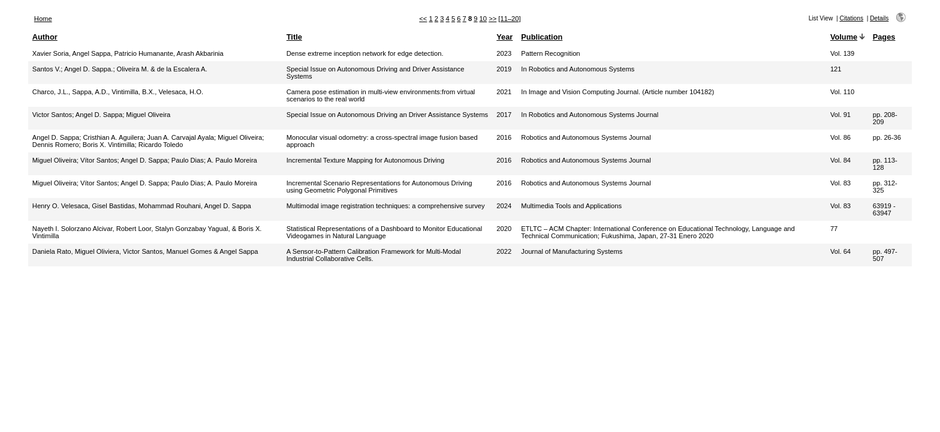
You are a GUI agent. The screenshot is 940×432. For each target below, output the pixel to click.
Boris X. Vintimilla (109, 144)
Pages (884, 36)
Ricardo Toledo (160, 144)
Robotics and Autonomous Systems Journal (585, 137)
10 (483, 18)
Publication (541, 36)
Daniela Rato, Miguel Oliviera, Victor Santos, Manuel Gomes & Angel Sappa (145, 251)
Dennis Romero (55, 144)
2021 (503, 91)
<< (423, 18)
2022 (503, 251)
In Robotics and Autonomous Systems (577, 69)
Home (43, 18)
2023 (503, 53)
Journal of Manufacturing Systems (571, 251)
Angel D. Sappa (99, 114)
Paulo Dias (187, 160)
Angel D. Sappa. (88, 69)
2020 (503, 228)
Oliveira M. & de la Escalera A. (162, 69)
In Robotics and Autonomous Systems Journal (589, 114)
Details (879, 18)
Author (45, 36)
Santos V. (46, 69)
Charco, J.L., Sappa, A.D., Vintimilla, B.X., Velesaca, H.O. (117, 91)
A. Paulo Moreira (232, 160)
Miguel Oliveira (148, 114)
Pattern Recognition (550, 53)
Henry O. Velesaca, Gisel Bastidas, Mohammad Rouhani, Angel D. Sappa (141, 205)
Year (504, 36)
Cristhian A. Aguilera (113, 137)
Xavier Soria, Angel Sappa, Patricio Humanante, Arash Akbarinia (128, 53)
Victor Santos (52, 114)
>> (492, 18)
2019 (503, 69)
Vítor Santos (99, 160)
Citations (851, 18)
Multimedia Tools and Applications (571, 205)
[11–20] (509, 18)
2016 (503, 137)
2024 (503, 205)
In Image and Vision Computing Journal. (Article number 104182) (617, 91)
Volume (843, 36)
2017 (503, 114)
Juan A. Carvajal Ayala (180, 137)
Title (294, 36)
